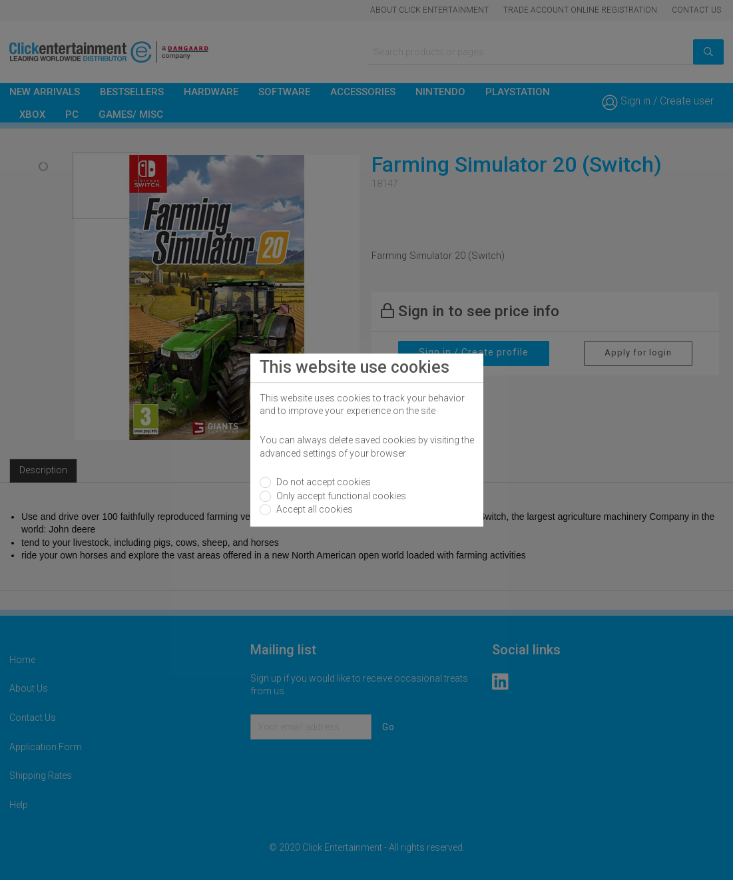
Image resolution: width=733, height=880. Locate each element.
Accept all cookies (313, 509)
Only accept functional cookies (340, 496)
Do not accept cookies (322, 482)
